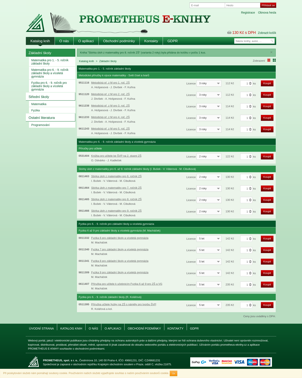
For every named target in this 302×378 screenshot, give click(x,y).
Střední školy (39, 97)
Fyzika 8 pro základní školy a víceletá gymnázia (119, 260)
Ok (173, 373)
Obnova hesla (267, 12)
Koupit (267, 83)
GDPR (172, 41)
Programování (40, 125)
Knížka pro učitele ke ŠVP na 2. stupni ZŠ (116, 155)
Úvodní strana (41, 328)
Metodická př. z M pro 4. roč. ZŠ (110, 117)
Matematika (38, 104)
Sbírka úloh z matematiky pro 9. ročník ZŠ (116, 210)
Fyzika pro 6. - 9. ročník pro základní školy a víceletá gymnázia (49, 86)
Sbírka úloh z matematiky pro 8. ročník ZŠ (116, 199)
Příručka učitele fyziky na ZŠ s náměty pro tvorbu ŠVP (123, 304)
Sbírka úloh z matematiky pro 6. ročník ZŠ (116, 176)
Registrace (248, 12)
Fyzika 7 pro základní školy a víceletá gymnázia (119, 249)
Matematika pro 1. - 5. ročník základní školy (49, 62)
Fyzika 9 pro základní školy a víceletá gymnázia (119, 272)
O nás (64, 41)
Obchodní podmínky (119, 41)
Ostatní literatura (42, 118)
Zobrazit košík (267, 32)
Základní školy (40, 53)
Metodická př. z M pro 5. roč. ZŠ (110, 128)
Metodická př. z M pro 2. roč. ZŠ (110, 94)
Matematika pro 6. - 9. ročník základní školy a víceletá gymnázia (49, 73)
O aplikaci (86, 41)
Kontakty (151, 41)
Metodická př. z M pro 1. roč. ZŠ (110, 82)
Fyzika (35, 110)
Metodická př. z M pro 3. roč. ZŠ (110, 105)
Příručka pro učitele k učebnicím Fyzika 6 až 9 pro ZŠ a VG (126, 283)
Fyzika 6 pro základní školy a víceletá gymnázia (119, 237)
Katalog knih (40, 41)
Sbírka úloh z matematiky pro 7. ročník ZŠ (116, 187)
